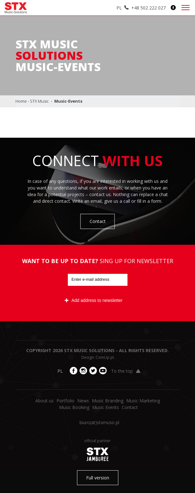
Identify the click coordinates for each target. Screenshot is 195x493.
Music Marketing (143, 401)
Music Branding (107, 401)
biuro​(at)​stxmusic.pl (99, 422)
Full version (97, 478)
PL (119, 8)
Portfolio (65, 401)
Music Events (105, 407)
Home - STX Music (32, 101)
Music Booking (74, 407)
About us (44, 401)
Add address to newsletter (93, 300)
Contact (98, 221)
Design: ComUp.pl (97, 357)
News (83, 401)
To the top (125, 371)
